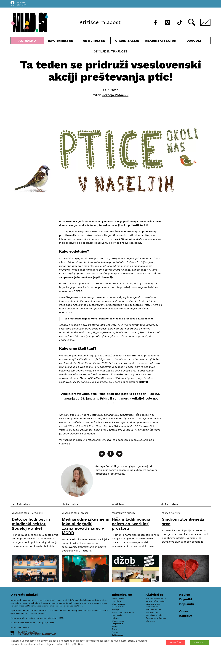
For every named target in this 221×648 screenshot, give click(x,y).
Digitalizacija (117, 635)
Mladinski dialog (153, 604)
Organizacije (127, 41)
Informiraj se (60, 41)
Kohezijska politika (154, 615)
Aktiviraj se (94, 41)
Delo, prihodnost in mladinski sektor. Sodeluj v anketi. (31, 523)
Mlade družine (118, 604)
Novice (184, 594)
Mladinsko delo (20, 513)
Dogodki (193, 40)
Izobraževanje (118, 607)
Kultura (115, 618)
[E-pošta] (205, 22)
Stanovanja (117, 615)
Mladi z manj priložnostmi (123, 612)
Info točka (150, 621)
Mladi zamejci (118, 621)
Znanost (115, 626)
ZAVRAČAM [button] (175, 642)
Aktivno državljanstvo (155, 601)
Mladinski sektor (160, 41)
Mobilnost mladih (153, 610)
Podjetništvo (119, 513)
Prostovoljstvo (152, 612)
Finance (115, 632)
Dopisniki (186, 604)
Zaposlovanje (118, 598)
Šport (114, 629)
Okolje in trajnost (110, 51)
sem (150, 318)
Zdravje (166, 513)
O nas (183, 611)
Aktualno (27, 41)
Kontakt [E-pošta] (185, 616)
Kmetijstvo (116, 601)
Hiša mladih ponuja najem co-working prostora (131, 523)
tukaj (94, 318)
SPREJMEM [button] (199, 642)
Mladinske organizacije (156, 598)
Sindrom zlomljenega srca (183, 521)
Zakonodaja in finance (156, 618)
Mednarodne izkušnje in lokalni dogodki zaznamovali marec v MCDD (85, 526)
